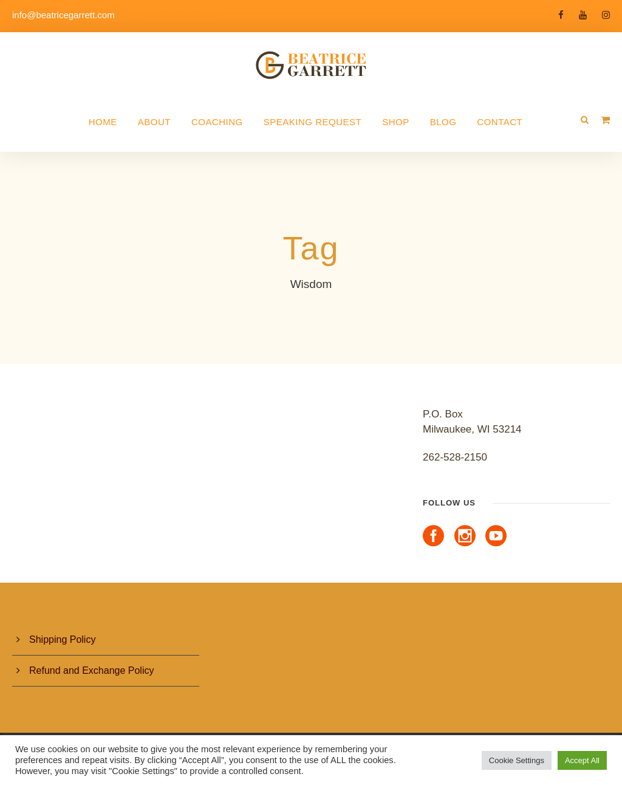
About (154, 122)
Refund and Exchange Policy (91, 670)
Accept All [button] (582, 760)
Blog (443, 122)
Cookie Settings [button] (516, 760)
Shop (395, 122)
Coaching (217, 122)
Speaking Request (312, 122)
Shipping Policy (62, 639)
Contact (499, 122)
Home (103, 122)
